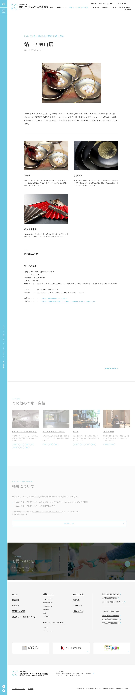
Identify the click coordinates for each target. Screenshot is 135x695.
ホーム (3, 328)
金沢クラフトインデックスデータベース (3, 345)
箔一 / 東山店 (3, 365)
